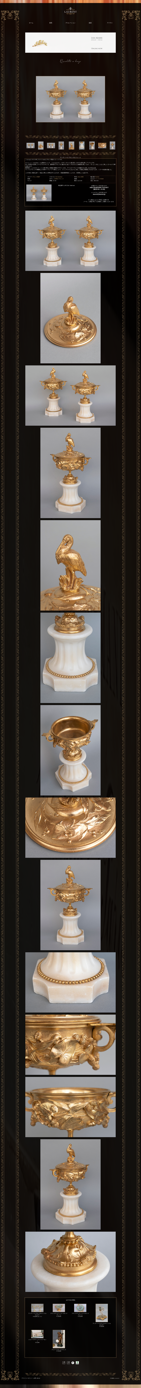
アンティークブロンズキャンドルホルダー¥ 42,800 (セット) (37, 1310)
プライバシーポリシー (27, 1378)
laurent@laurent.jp (99, 194)
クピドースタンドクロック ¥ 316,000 (59, 1341)
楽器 (90, 23)
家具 (50, 23)
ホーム (31, 23)
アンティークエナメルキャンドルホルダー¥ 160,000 (102, 1315)
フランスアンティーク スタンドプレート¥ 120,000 (58, 1310)
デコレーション (70, 23)
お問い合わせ (37, 1378)
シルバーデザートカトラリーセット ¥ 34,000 (37, 1336)
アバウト (110, 23)
